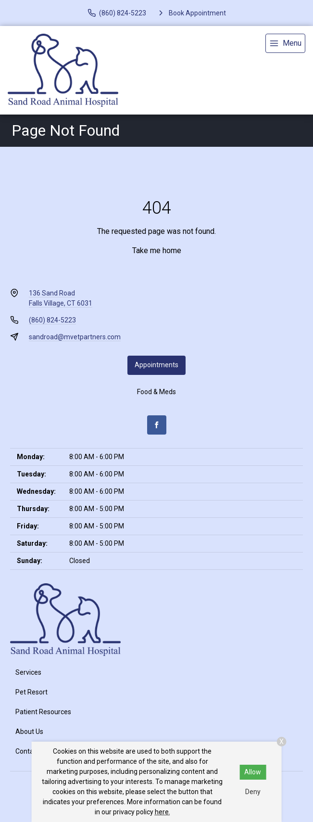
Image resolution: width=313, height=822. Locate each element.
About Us (29, 731)
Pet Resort (31, 692)
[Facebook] (156, 425)
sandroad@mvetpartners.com (75, 337)
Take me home (156, 250)
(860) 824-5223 (52, 320)
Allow (252, 772)
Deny (253, 792)
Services (28, 672)
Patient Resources (43, 712)
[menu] (285, 43)
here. (162, 812)
